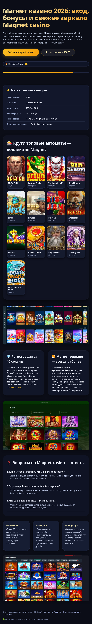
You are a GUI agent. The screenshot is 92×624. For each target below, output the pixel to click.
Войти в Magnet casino (21, 52)
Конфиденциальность (72, 612)
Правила (57, 612)
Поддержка (7, 614)
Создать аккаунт (14, 387)
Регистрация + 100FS (58, 52)
